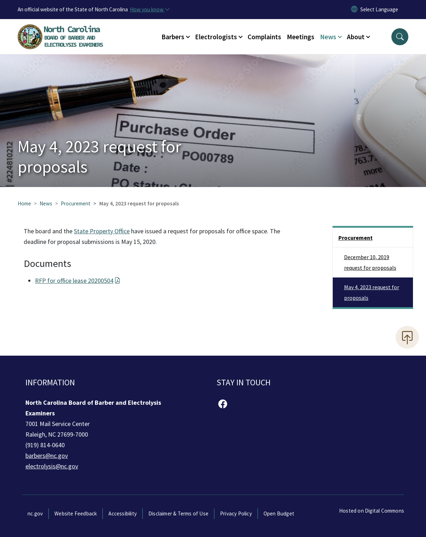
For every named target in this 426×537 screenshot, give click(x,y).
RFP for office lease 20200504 (77, 280)
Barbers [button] (172, 37)
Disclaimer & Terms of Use (178, 513)
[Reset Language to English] (354, 9)
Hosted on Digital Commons (371, 510)
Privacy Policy (236, 513)
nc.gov (35, 513)
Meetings (300, 37)
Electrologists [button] (216, 37)
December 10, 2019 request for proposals (370, 262)
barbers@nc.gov (46, 455)
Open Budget (279, 513)
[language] (379, 9)
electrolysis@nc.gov (51, 466)
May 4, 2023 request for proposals (371, 292)
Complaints (264, 37)
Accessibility (122, 513)
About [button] (356, 37)
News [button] (328, 37)
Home (24, 203)
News (46, 203)
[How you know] (149, 9)
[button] (399, 36)
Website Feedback (75, 513)
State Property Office (102, 231)
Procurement (75, 203)
